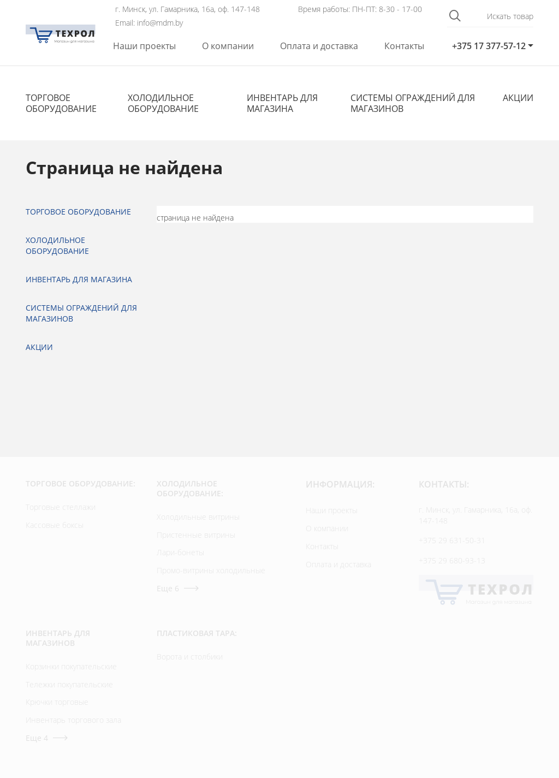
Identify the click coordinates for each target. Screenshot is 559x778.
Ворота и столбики (190, 656)
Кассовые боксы (55, 525)
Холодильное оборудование (163, 103)
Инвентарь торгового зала (73, 720)
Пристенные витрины (196, 535)
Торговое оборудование (61, 103)
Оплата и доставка (319, 46)
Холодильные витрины (198, 517)
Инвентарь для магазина (282, 103)
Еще (178, 588)
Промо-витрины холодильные (211, 570)
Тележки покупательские (69, 684)
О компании (228, 46)
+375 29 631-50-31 (452, 540)
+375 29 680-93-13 (452, 560)
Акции (518, 98)
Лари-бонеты (180, 552)
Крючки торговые (57, 702)
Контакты (404, 46)
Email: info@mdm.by (149, 23)
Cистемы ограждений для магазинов (412, 103)
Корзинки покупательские (71, 666)
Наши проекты (144, 46)
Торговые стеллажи (61, 507)
